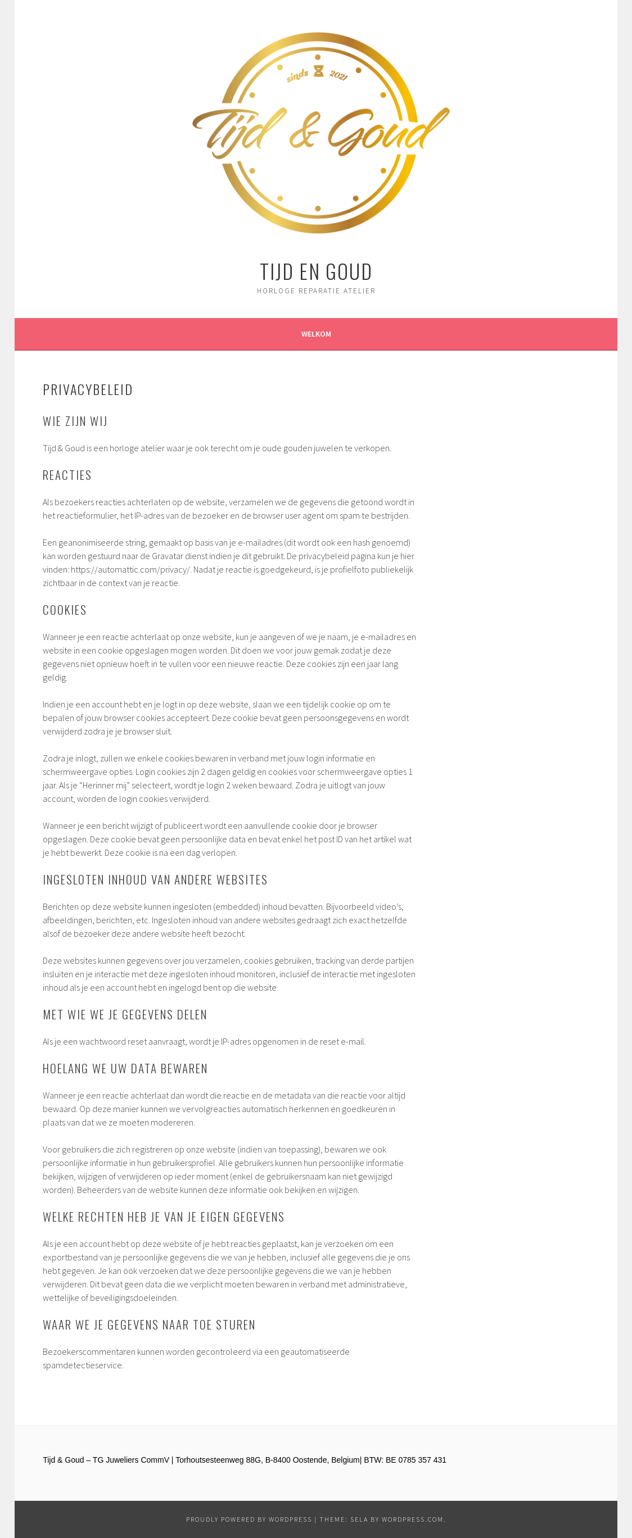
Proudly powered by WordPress (249, 1519)
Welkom (316, 334)
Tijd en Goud (316, 270)
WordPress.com (413, 1519)
